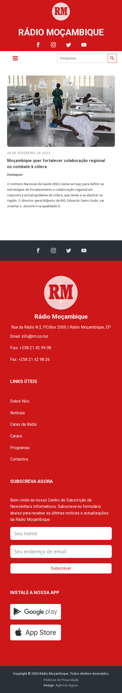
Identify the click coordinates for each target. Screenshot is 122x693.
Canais (16, 436)
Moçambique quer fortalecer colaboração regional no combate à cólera (56, 163)
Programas (20, 447)
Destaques (15, 174)
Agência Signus (66, 685)
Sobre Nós (19, 401)
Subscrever (61, 568)
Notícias (17, 412)
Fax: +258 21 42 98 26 (30, 359)
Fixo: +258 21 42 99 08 (30, 347)
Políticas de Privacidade (61, 680)
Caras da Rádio (23, 424)
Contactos (19, 459)
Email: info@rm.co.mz (29, 336)
